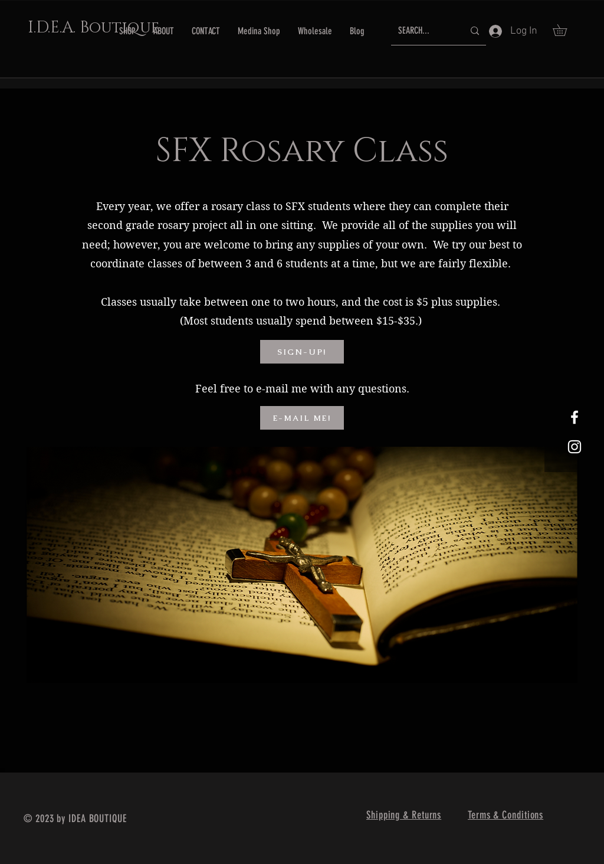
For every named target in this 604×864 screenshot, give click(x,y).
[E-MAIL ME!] (302, 418)
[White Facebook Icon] (574, 417)
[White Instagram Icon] (574, 447)
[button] (565, 30)
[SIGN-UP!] (302, 352)
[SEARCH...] (422, 31)
